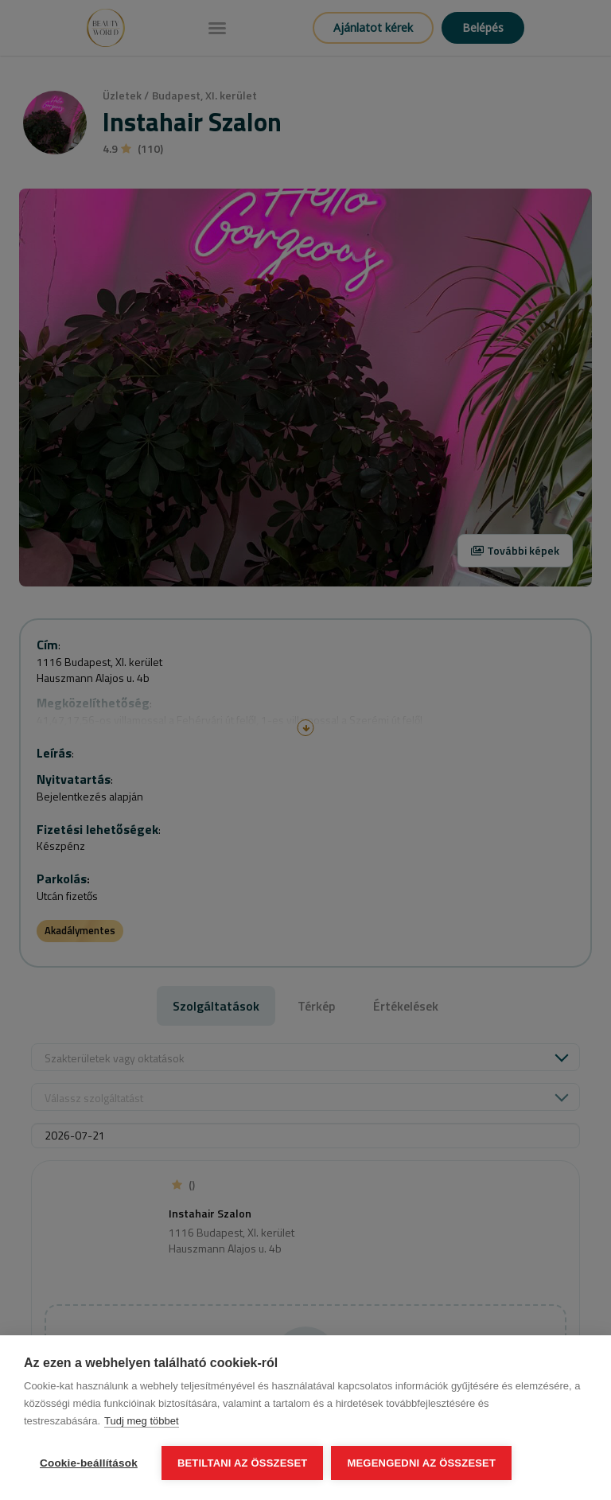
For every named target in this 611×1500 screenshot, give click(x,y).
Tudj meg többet (141, 1421)
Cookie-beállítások (89, 1463)
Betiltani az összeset (242, 1463)
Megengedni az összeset (421, 1463)
